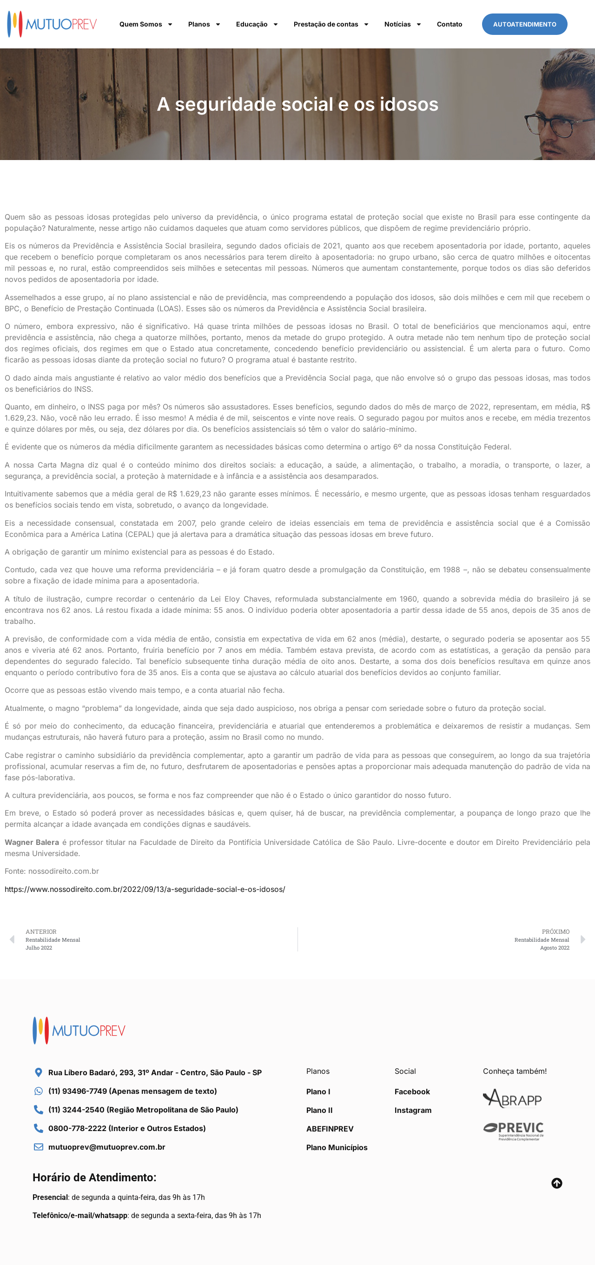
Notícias (403, 24)
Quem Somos (146, 24)
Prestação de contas (332, 24)
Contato (450, 24)
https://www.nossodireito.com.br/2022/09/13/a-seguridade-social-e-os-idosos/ (145, 889)
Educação (257, 24)
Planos (204, 24)
